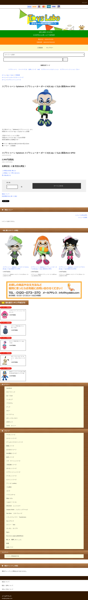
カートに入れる (56, 186)
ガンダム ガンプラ (12, 528)
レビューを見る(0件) (81, 215)
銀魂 (7, 543)
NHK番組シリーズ (11, 453)
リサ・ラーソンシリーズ (13, 461)
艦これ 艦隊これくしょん (13, 539)
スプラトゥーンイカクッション (50, 69)
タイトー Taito (10, 524)
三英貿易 (39, 47)
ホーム (4, 75)
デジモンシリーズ (11, 476)
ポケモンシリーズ (11, 468)
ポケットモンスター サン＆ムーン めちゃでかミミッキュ (18, 358)
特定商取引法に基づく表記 (9, 196)
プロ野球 (8, 487)
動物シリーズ (10, 446)
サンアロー (48, 47)
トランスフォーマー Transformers (16, 517)
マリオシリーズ (10, 434)
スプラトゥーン (12, 69)
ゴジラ (8, 491)
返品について (5, 194)
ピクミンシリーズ (11, 479)
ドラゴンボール (10, 494)
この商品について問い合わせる (11, 173)
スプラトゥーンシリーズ (14, 79)
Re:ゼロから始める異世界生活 (14, 536)
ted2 (38, 69)
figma (7, 532)
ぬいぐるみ (10, 75)
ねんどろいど (10, 521)
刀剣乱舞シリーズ (11, 464)
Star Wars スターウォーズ (14, 513)
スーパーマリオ (22, 69)
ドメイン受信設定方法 (12, 556)
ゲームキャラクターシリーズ (15, 77)
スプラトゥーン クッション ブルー (70, 69)
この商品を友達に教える (9, 170)
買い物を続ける (6, 175)
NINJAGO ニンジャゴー (13, 506)
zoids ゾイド (9, 547)
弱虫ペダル (9, 498)
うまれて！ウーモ (11, 502)
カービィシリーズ (11, 438)
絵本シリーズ (32, 69)
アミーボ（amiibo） (12, 483)
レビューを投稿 (82, 217)
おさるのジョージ (11, 449)
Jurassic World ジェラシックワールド (17, 509)
